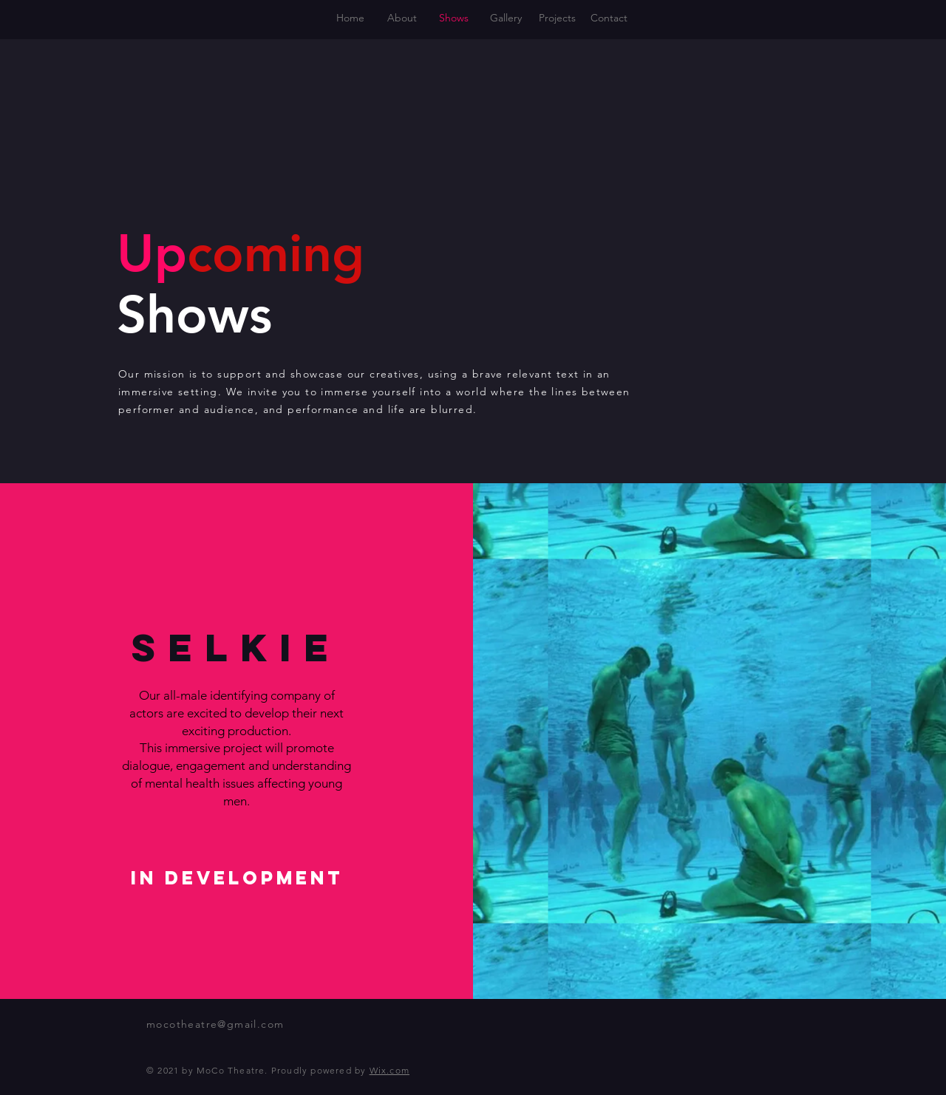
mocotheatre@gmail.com (215, 1024)
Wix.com (389, 1070)
